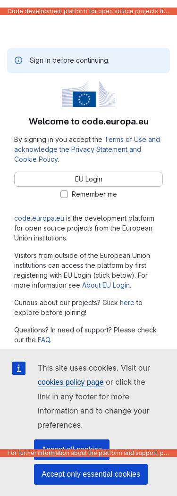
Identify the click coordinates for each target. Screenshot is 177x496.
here (127, 302)
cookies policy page (71, 382)
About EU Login (106, 285)
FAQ (44, 340)
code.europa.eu (39, 218)
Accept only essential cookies (91, 474)
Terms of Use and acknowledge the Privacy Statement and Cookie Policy (87, 149)
